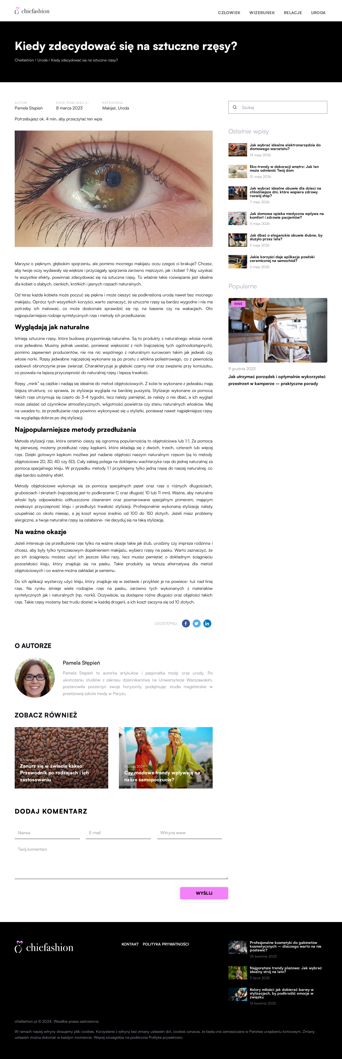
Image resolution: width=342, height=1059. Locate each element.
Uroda (320, 10)
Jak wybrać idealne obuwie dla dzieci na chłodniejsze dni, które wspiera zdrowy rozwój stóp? (285, 192)
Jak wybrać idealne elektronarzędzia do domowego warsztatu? (285, 147)
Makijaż (109, 108)
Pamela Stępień (29, 108)
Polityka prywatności (166, 944)
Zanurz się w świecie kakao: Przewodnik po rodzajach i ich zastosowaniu (55, 772)
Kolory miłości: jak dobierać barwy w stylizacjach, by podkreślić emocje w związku (282, 993)
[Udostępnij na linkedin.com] (207, 623)
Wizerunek (274, 10)
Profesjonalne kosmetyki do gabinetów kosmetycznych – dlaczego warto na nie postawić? (285, 946)
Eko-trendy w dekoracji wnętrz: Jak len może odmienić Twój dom (284, 168)
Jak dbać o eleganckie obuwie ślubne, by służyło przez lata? (286, 237)
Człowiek (248, 10)
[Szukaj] (234, 107)
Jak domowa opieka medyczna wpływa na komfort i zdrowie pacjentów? (287, 215)
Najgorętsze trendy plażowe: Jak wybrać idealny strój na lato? (286, 970)
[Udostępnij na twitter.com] (197, 623)
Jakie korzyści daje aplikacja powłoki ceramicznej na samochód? (282, 258)
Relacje (300, 10)
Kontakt (130, 944)
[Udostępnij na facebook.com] (186, 623)
